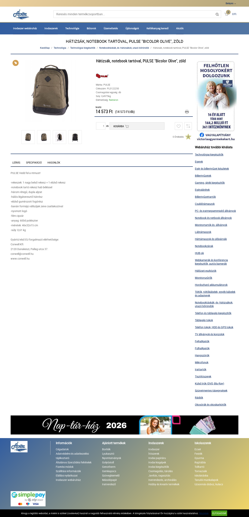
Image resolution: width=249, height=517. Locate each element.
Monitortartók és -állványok (211, 225)
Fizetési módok (64, 467)
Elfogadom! (219, 513)
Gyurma (199, 458)
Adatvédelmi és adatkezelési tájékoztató (72, 456)
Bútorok (91, 28)
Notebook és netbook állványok (213, 218)
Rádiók (199, 397)
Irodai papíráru (157, 458)
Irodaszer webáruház (25, 28)
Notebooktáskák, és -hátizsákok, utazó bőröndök (124, 47)
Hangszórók (202, 355)
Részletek (204, 513)
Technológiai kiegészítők (82, 47)
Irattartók (200, 369)
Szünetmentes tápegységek (211, 390)
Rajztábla (200, 462)
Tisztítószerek (203, 376)
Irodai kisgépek (157, 462)
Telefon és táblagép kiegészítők (213, 313)
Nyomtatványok (111, 458)
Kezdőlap (45, 47)
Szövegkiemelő (111, 475)
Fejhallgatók (202, 341)
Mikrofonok (201, 362)
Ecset (198, 449)
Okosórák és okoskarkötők (210, 404)
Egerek (199, 161)
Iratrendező (109, 484)
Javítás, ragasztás (159, 475)
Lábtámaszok (203, 232)
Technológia (72, 28)
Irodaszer (154, 449)
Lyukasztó (108, 453)
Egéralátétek (202, 189)
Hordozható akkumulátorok (211, 285)
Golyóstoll (108, 462)
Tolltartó (199, 467)
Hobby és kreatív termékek (163, 484)
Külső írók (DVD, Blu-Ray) (209, 383)
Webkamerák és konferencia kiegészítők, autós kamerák (211, 261)
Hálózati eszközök (205, 270)
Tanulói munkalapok (206, 480)
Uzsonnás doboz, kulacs (209, 484)
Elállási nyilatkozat (67, 475)
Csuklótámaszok (205, 204)
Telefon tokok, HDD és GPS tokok (214, 327)
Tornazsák (201, 471)
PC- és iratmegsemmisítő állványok (215, 211)
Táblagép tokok (204, 320)
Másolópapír (109, 480)
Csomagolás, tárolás (160, 471)
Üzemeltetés (111, 28)
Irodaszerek (51, 28)
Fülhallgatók (202, 348)
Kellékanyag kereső (158, 28)
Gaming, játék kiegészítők (210, 182)
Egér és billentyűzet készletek (212, 168)
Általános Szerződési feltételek (73, 462)
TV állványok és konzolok (209, 334)
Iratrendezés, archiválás (162, 480)
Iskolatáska (201, 475)
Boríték (106, 449)
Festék (198, 453)
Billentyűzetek (203, 175)
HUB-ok (199, 253)
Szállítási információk (68, 471)
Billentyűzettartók (205, 197)
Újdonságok (132, 28)
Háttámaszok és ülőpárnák (211, 239)
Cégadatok (62, 449)
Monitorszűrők (203, 278)
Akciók (180, 28)
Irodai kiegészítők (158, 467)
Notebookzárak (204, 246)
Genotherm (108, 467)
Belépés (229, 3)
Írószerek (153, 453)
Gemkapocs (109, 471)
